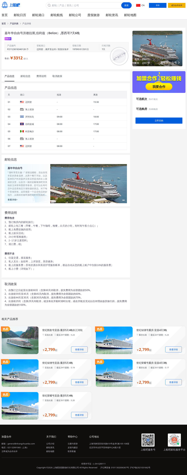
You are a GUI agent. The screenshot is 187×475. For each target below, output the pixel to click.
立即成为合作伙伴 (9, 451)
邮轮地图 (130, 15)
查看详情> (12, 199)
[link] (4, 23)
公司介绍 (50, 443)
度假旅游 (93, 15)
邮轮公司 (75, 15)
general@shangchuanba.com (21, 443)
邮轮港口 (38, 15)
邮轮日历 (20, 15)
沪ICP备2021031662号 (140, 467)
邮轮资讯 (112, 15)
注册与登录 (73, 443)
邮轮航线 (57, 15)
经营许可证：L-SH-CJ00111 (93, 463)
